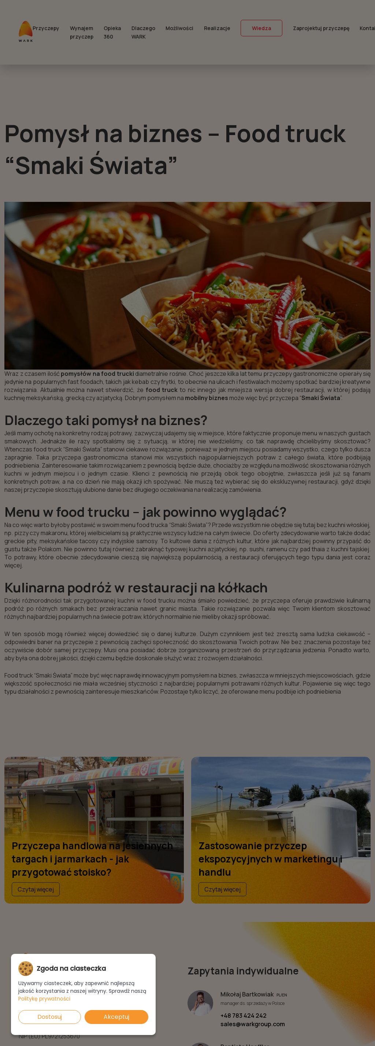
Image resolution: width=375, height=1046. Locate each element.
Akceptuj (116, 1017)
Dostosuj (49, 1017)
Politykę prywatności (44, 998)
